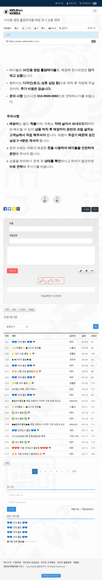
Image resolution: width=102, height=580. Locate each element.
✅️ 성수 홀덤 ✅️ (19, 413)
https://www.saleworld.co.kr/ (24, 41)
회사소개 (7, 562)
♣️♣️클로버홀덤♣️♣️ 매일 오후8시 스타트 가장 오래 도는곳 (38, 424)
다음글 (31, 310)
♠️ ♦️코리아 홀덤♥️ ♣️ (21, 360)
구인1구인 (74, 436)
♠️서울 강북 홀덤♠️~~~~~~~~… (22, 542)
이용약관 (17, 562)
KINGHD (73, 401)
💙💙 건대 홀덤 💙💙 (22, 342)
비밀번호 (13, 235)
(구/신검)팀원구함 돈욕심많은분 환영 (28, 436)
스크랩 (86, 209)
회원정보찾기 (88, 509)
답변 (14, 310)
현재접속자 (86, 3)
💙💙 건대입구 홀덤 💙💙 (24, 430)
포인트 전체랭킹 (48, 562)
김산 (71, 389)
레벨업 (76, 562)
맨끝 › (75, 471)
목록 (7, 310)
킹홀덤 (72, 354)
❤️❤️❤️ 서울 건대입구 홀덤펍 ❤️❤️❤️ (30, 448)
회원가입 (72, 3)
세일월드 (7, 28)
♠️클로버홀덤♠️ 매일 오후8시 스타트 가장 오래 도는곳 (36, 401)
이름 (11, 223)
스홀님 (72, 348)
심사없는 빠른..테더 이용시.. (24, 389)
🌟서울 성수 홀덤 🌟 (21, 383)
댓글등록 (12, 271)
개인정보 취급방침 (31, 562)
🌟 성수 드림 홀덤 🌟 (22, 354)
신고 (95, 209)
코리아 (72, 360)
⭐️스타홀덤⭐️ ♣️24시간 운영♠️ (26, 348)
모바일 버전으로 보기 (51, 576)
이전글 (22, 310)
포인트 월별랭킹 (64, 562)
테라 (71, 342)
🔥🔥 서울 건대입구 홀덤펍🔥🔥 (27, 454)
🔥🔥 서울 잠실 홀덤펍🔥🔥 (25, 371)
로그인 (60, 3)
